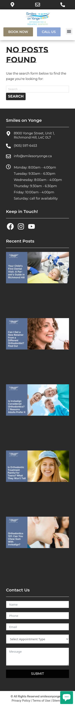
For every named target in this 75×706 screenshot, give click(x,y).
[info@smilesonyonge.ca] (8, 156)
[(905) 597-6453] (8, 146)
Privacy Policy (21, 700)
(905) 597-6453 (25, 146)
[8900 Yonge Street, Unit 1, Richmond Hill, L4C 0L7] (8, 133)
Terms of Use (41, 700)
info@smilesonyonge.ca (33, 156)
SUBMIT (37, 674)
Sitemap (57, 700)
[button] (69, 31)
